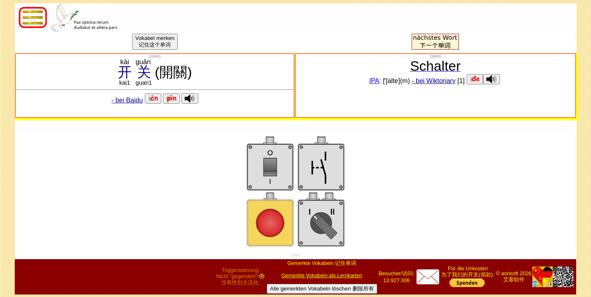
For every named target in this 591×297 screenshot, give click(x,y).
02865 (295, 255)
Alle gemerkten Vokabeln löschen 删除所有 (322, 288)
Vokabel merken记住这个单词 (155, 41)
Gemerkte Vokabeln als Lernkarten (322, 275)
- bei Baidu (127, 100)
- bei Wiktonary (434, 80)
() (154, 56)
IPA (374, 80)
